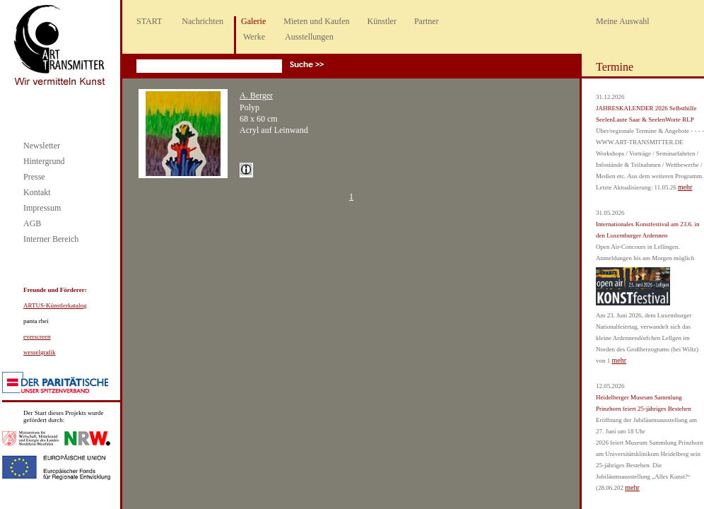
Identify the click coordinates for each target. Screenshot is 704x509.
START (149, 21)
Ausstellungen (309, 37)
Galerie (253, 21)
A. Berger (256, 95)
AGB (32, 223)
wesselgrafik (39, 352)
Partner (426, 21)
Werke (254, 37)
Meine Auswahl (623, 21)
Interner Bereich (50, 239)
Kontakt (37, 192)
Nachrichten (202, 21)
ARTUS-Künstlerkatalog (54, 305)
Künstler (382, 21)
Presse (34, 177)
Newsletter (41, 146)
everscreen (36, 336)
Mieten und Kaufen (316, 21)
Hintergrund (43, 161)
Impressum (42, 208)
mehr (685, 187)
